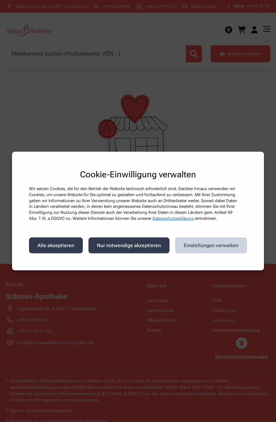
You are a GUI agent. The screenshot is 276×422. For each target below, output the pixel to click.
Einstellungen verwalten (211, 245)
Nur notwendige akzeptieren (129, 245)
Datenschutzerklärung (173, 218)
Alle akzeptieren (56, 245)
